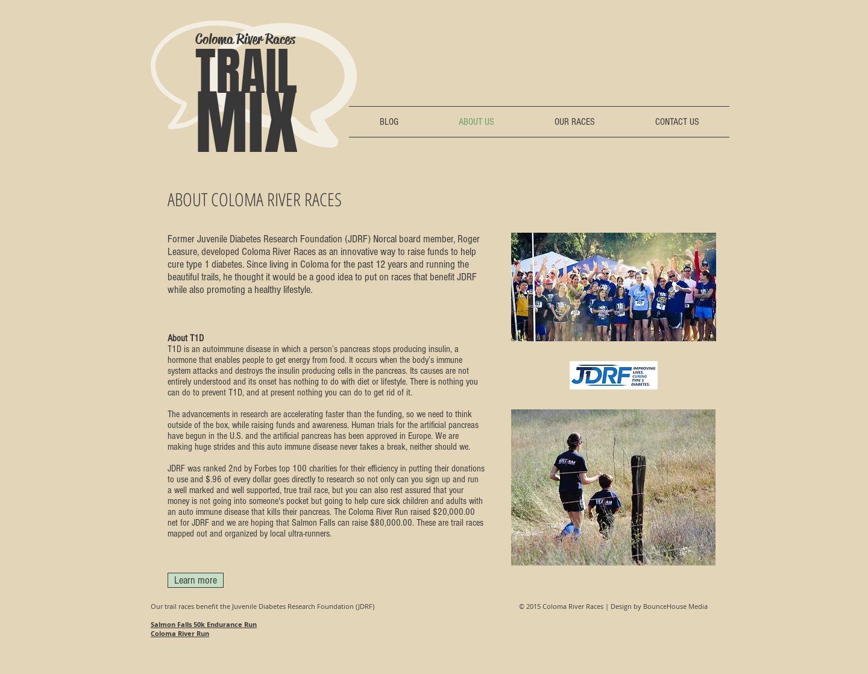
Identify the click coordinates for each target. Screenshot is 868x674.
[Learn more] (196, 580)
